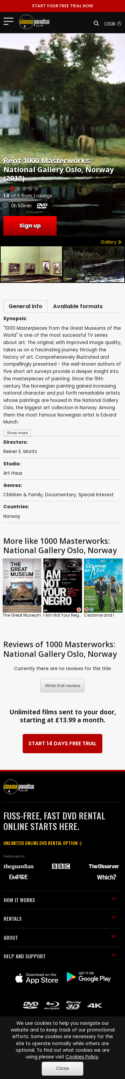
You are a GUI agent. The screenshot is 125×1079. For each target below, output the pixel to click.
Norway (11, 516)
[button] (94, 23)
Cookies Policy (82, 1057)
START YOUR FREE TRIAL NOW (62, 6)
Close (62, 1068)
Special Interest (96, 495)
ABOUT (60, 937)
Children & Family (23, 495)
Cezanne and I (99, 615)
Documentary (60, 495)
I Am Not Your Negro (63, 615)
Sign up (30, 225)
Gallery (111, 242)
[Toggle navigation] (10, 21)
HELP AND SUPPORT (60, 956)
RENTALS (60, 918)
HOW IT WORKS (60, 899)
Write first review (62, 685)
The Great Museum (22, 615)
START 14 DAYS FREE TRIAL (62, 743)
